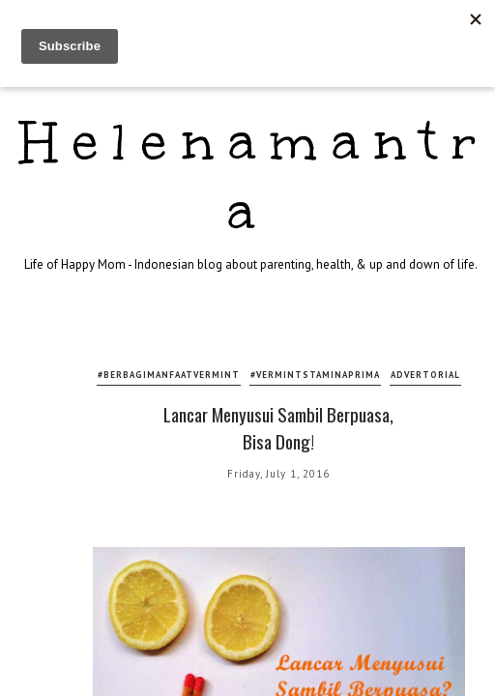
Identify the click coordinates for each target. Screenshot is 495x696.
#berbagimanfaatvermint (169, 374)
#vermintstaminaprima (315, 374)
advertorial (425, 374)
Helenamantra (255, 176)
